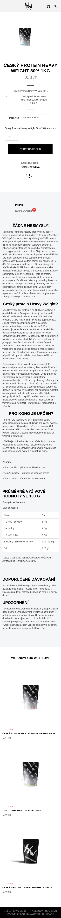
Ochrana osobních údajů (37, 914)
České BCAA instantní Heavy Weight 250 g (28, 733)
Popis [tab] (19, 204)
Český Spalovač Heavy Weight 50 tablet (28, 887)
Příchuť (14, 117)
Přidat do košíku (30, 149)
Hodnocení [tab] (25, 210)
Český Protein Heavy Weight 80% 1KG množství (30, 128)
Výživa (36, 166)
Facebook (37, 910)
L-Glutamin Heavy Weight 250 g (21, 810)
